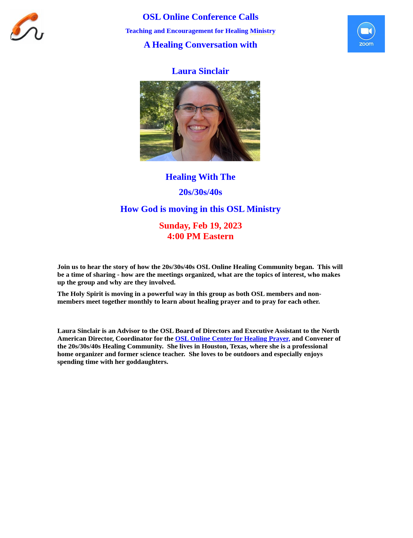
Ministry (262, 30)
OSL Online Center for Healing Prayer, (232, 338)
